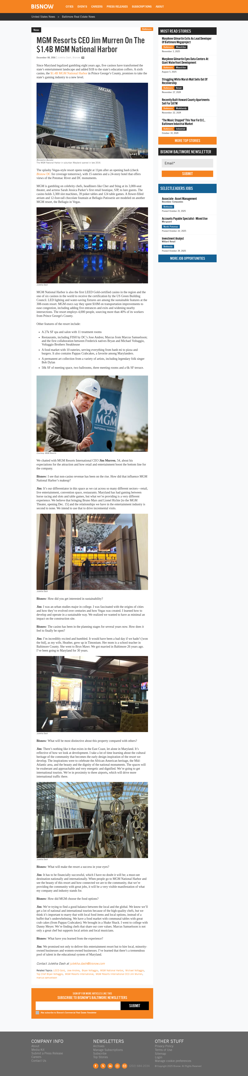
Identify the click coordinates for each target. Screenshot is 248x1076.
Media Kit (37, 1049)
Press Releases (117, 6)
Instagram (117, 1065)
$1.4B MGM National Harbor (68, 73)
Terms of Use (163, 1049)
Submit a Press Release (47, 1053)
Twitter (103, 1065)
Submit (187, 173)
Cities (70, 6)
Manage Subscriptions (108, 1049)
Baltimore (147, 29)
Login (158, 1057)
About (160, 6)
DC (44, 174)
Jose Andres (73, 970)
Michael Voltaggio (134, 970)
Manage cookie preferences (173, 1060)
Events (82, 6)
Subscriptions (142, 6)
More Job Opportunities (187, 258)
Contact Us (38, 1060)
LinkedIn (110, 1065)
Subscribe (100, 1053)
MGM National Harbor (111, 970)
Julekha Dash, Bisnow (69, 57)
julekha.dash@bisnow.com (87, 963)
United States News (43, 16)
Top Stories (100, 1057)
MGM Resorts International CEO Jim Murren (119, 974)
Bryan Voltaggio (90, 970)
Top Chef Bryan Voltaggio (50, 974)
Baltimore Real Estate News (78, 16)
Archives (98, 1046)
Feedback (124, 1065)
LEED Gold (59, 970)
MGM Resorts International (79, 974)
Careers (97, 6)
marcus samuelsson (47, 977)
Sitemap (160, 1053)
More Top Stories (187, 141)
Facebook (95, 1065)
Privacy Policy (164, 1046)
